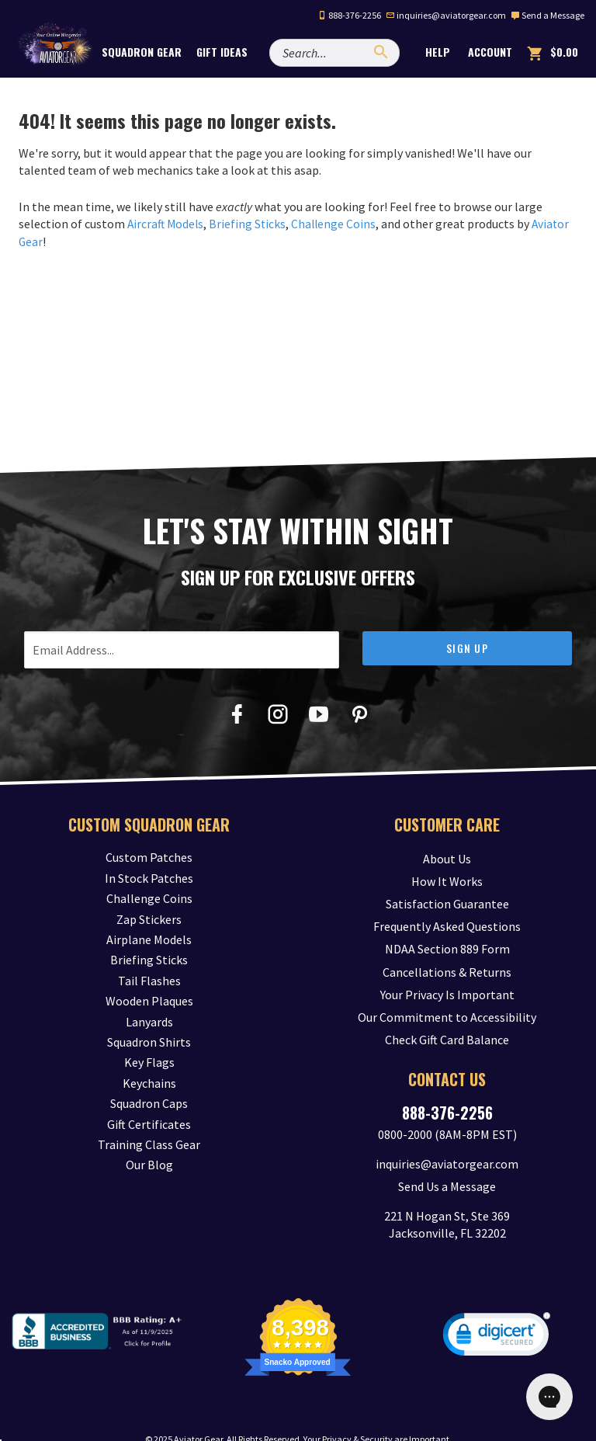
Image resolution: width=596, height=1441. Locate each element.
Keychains (149, 1082)
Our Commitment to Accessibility (447, 1000)
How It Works (447, 877)
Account (488, 51)
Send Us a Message (447, 1161)
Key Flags (149, 1062)
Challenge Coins (338, 223)
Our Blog (149, 1164)
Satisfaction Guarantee (447, 898)
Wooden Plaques (149, 1000)
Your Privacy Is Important (447, 980)
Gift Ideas (235, 51)
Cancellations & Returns (447, 959)
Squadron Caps (149, 1102)
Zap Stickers (149, 918)
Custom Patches (149, 857)
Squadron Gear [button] (155, 51)
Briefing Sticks (250, 223)
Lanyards (149, 1021)
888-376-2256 (349, 15)
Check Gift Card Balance (447, 1021)
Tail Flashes (149, 980)
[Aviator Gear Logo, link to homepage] (58, 52)
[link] (496, 1312)
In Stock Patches (149, 877)
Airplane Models (149, 938)
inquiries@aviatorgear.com (446, 15)
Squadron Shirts (149, 1041)
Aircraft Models (166, 223)
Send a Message (547, 15)
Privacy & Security (357, 1413)
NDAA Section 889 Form (447, 938)
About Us (447, 857)
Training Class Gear (149, 1143)
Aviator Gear (198, 1413)
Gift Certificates (149, 1123)
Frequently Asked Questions (447, 918)
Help (436, 51)
